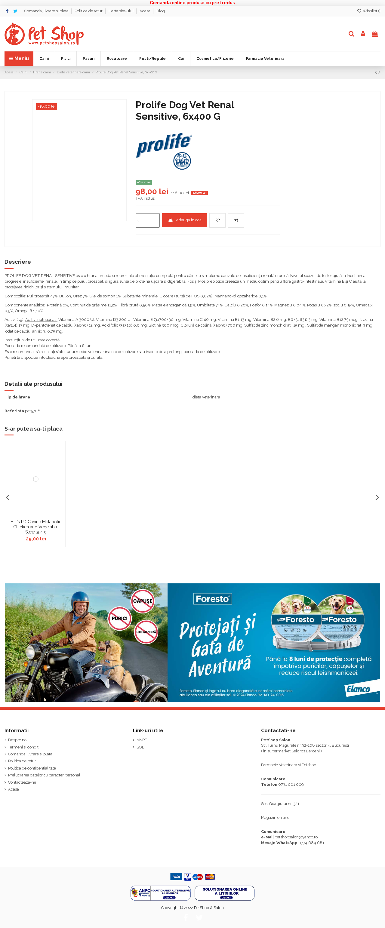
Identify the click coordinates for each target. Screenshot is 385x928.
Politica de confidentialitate (32, 768)
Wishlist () (368, 11)
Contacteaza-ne (22, 782)
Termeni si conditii (24, 747)
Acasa (145, 11)
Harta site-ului (121, 11)
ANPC (142, 740)
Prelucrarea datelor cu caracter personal (44, 775)
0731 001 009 (291, 784)
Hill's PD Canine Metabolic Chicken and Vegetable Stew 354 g (36, 526)
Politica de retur (89, 11)
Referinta (14, 411)
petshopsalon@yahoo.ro (296, 837)
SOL (140, 747)
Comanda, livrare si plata (46, 11)
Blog (160, 11)
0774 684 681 (311, 842)
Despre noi (17, 740)
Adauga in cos (184, 220)
